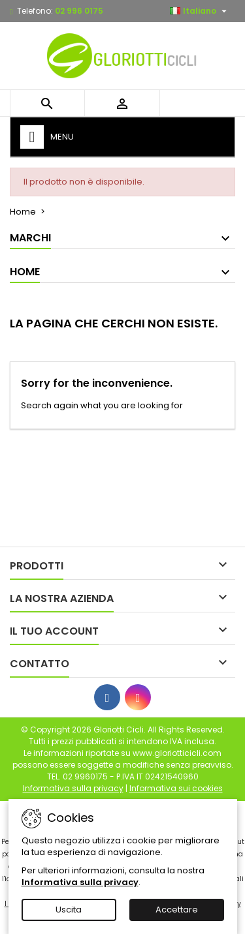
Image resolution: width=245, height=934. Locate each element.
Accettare (176, 909)
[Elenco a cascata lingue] (200, 11)
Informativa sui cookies (176, 788)
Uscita (69, 909)
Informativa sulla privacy (80, 882)
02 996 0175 (79, 10)
